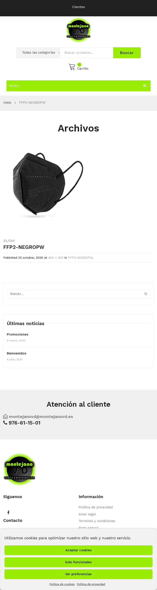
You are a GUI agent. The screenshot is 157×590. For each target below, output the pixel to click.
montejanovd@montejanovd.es (41, 416)
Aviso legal (87, 514)
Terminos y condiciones (97, 521)
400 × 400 (55, 257)
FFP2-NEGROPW (80, 257)
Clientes (78, 7)
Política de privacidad (91, 584)
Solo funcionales (78, 562)
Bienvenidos (16, 353)
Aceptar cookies (78, 550)
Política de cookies (62, 584)
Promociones (17, 334)
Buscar (127, 53)
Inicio (7, 103)
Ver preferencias (78, 574)
